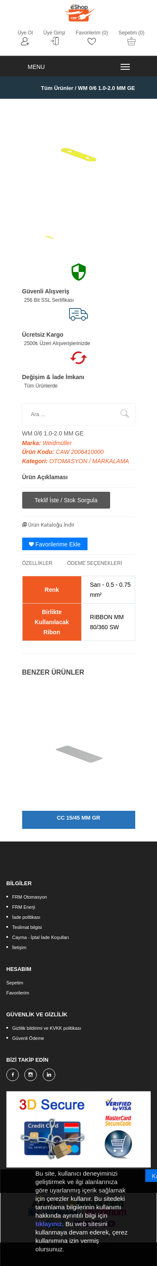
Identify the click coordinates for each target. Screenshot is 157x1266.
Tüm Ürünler (57, 88)
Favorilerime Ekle (55, 544)
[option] (49, 237)
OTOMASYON (69, 461)
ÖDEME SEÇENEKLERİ (94, 563)
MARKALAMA (110, 461)
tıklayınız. (50, 1228)
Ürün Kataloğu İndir (48, 525)
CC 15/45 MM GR (78, 818)
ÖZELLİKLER (37, 563)
